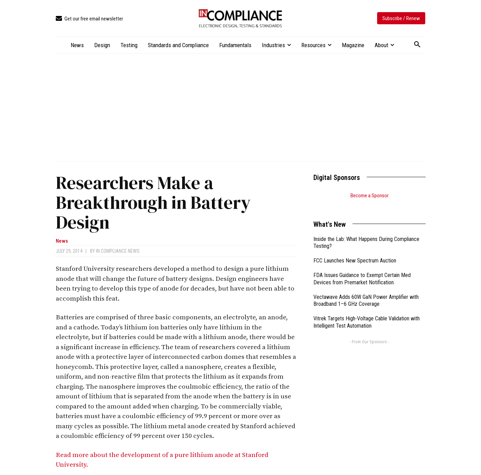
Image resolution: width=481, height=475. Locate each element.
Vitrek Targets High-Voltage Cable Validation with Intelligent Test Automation (366, 313)
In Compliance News (118, 251)
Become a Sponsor (369, 195)
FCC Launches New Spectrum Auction (354, 252)
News (62, 241)
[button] (417, 44)
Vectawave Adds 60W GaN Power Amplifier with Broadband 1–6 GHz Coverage (366, 292)
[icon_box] (89, 19)
